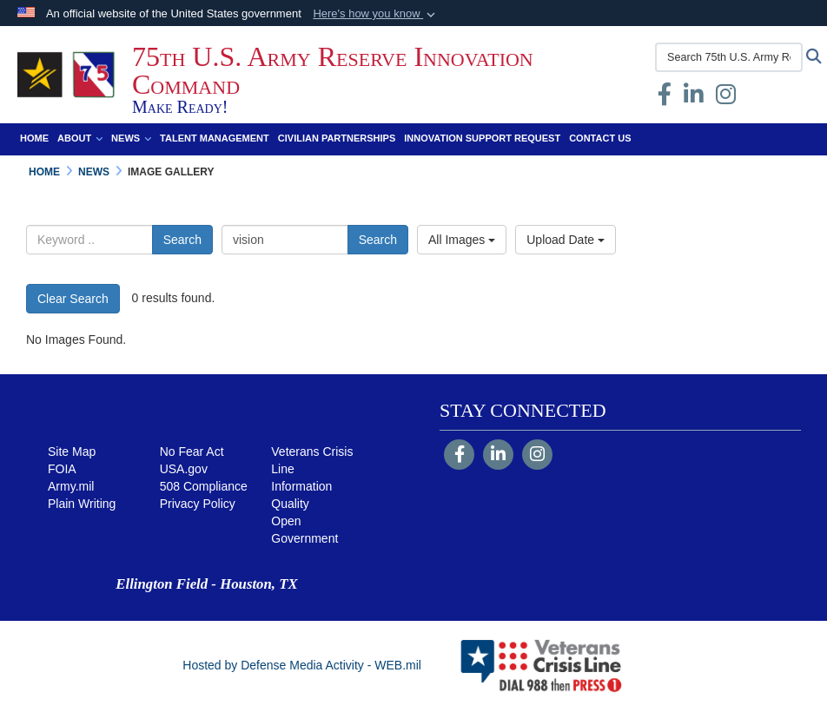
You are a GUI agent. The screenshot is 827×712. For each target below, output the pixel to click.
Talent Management (214, 138)
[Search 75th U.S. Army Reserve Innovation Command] (729, 57)
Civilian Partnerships (336, 138)
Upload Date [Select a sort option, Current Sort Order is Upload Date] (565, 240)
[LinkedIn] (498, 456)
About (80, 138)
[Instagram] (537, 456)
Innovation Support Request (482, 138)
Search (182, 240)
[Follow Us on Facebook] (459, 456)
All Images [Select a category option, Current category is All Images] (461, 240)
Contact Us (600, 138)
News (131, 138)
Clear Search (73, 299)
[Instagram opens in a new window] (726, 98)
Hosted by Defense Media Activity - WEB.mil (301, 665)
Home (34, 138)
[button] (376, 14)
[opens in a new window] (694, 98)
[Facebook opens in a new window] (665, 98)
